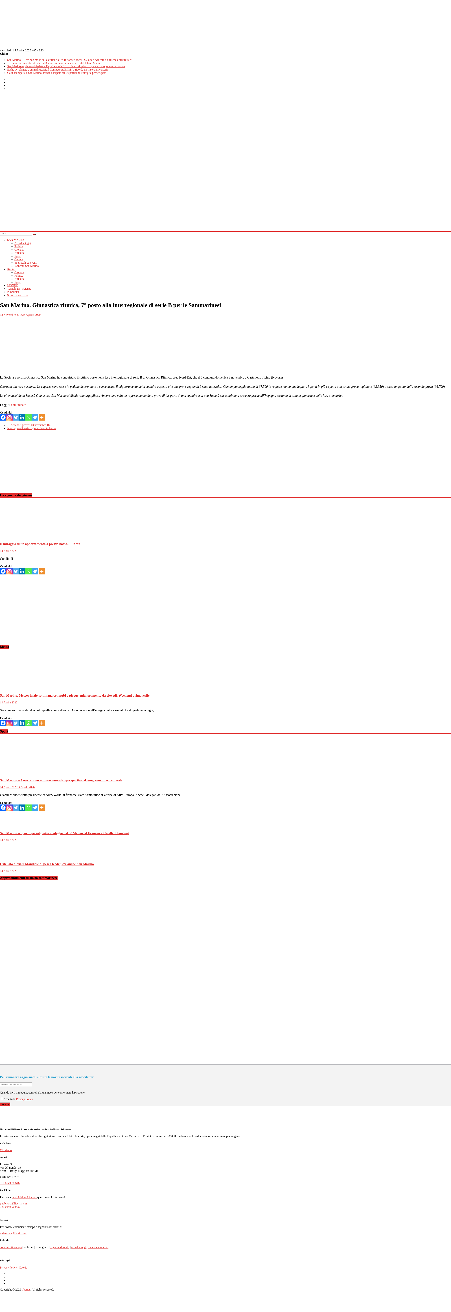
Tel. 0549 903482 (10, 1183)
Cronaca (19, 249)
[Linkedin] (22, 417)
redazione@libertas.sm (13, 1233)
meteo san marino (98, 1247)
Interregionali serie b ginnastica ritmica (31, 428)
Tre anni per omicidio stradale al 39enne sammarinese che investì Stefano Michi (53, 63)
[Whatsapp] (28, 417)
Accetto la (8, 1099)
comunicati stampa (11, 1247)
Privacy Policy (24, 1099)
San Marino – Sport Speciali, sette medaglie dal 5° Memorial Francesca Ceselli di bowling (64, 833)
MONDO (12, 285)
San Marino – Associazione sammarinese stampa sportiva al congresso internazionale (61, 780)
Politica (18, 246)
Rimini (11, 269)
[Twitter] (16, 417)
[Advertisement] (108, 464)
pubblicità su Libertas (24, 1197)
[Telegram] (35, 417)
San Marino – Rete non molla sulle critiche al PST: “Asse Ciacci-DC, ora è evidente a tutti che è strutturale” (69, 59)
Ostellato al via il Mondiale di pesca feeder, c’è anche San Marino (47, 864)
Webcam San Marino (26, 265)
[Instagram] (9, 417)
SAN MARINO (16, 239)
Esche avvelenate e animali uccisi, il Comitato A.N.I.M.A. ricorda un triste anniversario (57, 69)
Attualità (19, 252)
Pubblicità (13, 291)
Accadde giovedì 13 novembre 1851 (29, 425)
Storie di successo (17, 295)
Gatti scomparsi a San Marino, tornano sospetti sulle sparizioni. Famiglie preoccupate (56, 72)
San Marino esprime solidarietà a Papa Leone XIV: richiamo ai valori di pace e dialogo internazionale (66, 66)
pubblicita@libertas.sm (13, 1203)
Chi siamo (6, 1150)
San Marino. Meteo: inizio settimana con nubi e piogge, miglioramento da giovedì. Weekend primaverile (75, 695)
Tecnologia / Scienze (19, 288)
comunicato (18, 405)
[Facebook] (3, 417)
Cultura (18, 259)
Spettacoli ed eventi (25, 262)
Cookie (23, 1267)
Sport (17, 256)
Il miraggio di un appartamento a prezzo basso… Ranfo (40, 544)
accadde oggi (78, 1247)
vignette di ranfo (59, 1247)
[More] (42, 417)
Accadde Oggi (22, 243)
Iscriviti (5, 1104)
